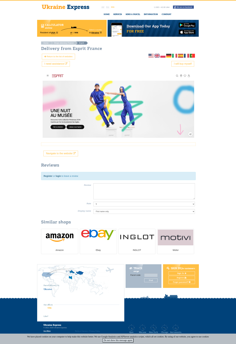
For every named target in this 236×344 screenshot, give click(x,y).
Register (48, 176)
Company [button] (166, 14)
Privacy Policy (94, 331)
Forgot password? (181, 282)
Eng (113, 7)
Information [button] (151, 14)
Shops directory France (64, 43)
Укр (102, 7)
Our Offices (47, 331)
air (71, 32)
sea (76, 32)
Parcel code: (135, 275)
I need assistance (55, 63)
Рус (107, 7)
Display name (84, 211)
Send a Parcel (133, 14)
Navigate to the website (61, 153)
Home (106, 14)
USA (49, 307)
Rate (89, 203)
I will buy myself (183, 63)
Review (87, 185)
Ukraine (48, 289)
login (58, 176)
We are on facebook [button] (183, 7)
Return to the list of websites (58, 56)
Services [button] (117, 14)
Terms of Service (81, 331)
